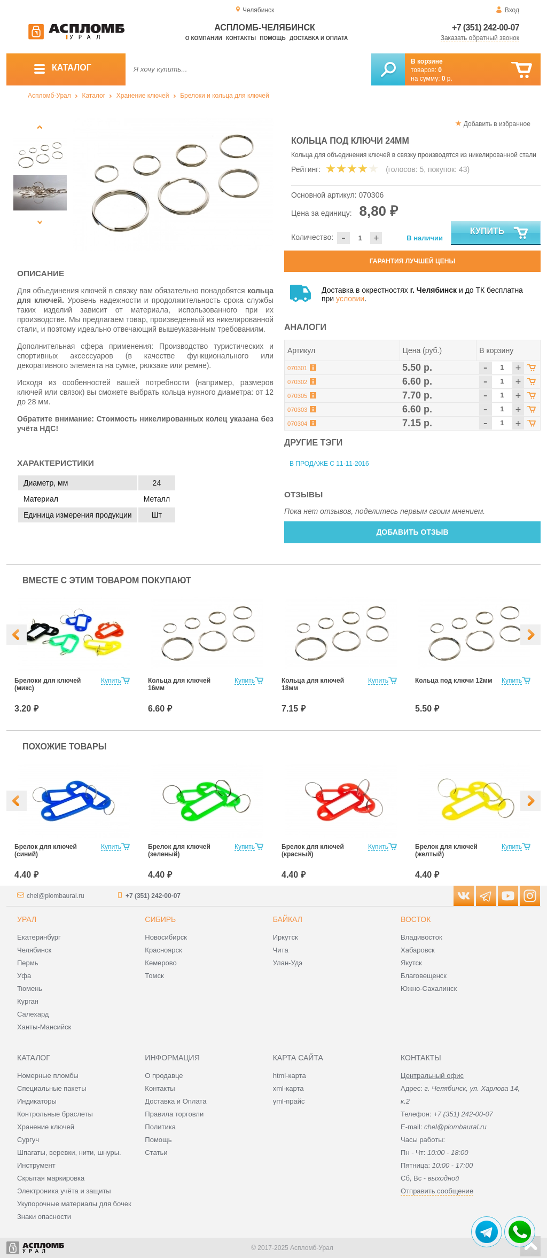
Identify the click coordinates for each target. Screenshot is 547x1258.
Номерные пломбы (48, 1076)
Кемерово (160, 963)
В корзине (427, 61)
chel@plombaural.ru (55, 896)
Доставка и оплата (319, 38)
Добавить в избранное (497, 124)
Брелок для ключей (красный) (313, 850)
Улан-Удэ (287, 963)
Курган (27, 1001)
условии (350, 298)
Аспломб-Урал (49, 95)
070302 (297, 382)
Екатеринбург (39, 937)
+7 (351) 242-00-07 (485, 27)
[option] (173, 184)
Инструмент (36, 1165)
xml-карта (288, 1088)
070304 (297, 423)
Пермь (27, 963)
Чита (280, 950)
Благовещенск (424, 976)
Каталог (93, 95)
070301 (297, 368)
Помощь (272, 38)
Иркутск (285, 937)
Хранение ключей (142, 95)
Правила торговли (174, 1114)
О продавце (164, 1076)
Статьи (156, 1152)
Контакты (241, 38)
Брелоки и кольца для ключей (224, 95)
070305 (297, 396)
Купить (499, 233)
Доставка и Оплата (175, 1101)
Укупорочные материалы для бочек (74, 1204)
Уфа (24, 976)
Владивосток (421, 937)
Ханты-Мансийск (44, 1027)
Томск (154, 976)
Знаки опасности (44, 1217)
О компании (203, 38)
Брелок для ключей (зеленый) (179, 850)
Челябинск (34, 950)
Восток (416, 919)
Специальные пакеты (52, 1088)
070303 (297, 410)
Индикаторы (37, 1101)
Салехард (33, 1014)
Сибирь (160, 919)
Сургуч (28, 1140)
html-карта (289, 1076)
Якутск (411, 963)
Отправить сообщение (437, 1191)
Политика (160, 1127)
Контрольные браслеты (55, 1114)
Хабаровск (418, 950)
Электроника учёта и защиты (64, 1191)
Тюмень (29, 988)
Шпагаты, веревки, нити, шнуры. (69, 1152)
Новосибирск (166, 937)
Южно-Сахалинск (429, 988)
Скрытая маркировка (50, 1178)
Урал (26, 919)
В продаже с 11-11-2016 (329, 463)
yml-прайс (289, 1101)
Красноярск (163, 950)
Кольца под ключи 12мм (454, 680)
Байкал (287, 919)
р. (447, 78)
